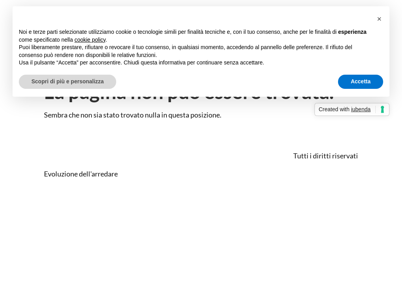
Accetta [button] (361, 81)
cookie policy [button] (90, 40)
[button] (379, 19)
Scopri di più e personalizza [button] (67, 81)
